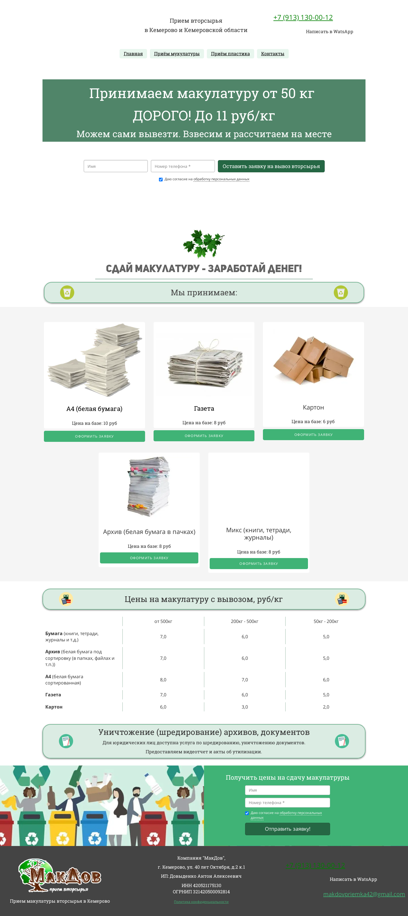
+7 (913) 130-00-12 (303, 17)
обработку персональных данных (221, 179)
